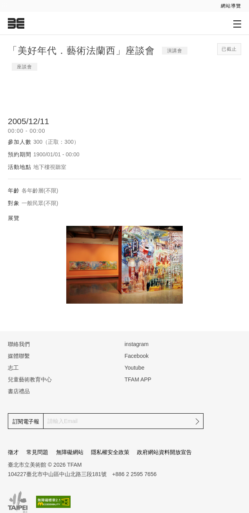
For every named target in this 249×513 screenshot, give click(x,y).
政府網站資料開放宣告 (164, 452)
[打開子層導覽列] (237, 23)
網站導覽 (231, 6)
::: (5, 4)
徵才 (13, 452)
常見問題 (37, 452)
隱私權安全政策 (110, 452)
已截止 (229, 49)
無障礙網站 (70, 452)
